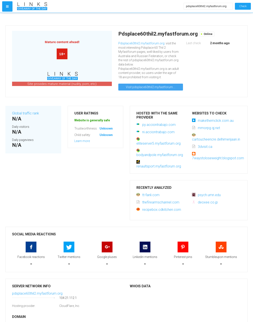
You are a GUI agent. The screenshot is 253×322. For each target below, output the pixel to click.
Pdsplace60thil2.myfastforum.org (141, 43)
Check (243, 6)
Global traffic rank (25, 113)
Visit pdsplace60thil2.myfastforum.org (152, 87)
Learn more (82, 141)
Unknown (106, 128)
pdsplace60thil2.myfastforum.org (37, 293)
